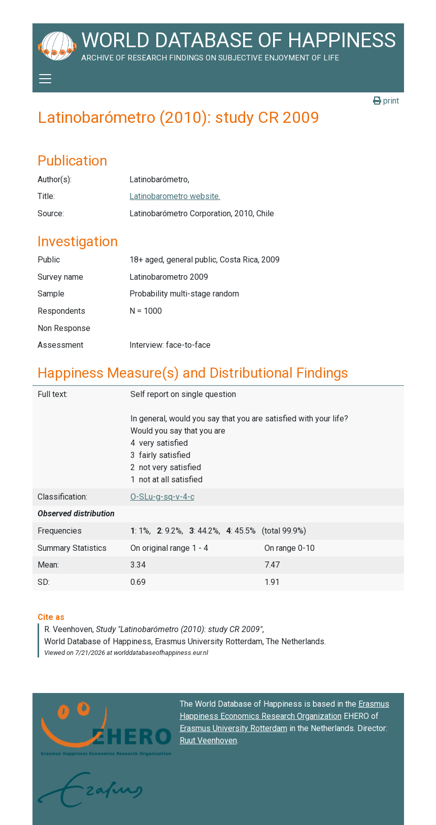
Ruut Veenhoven (208, 740)
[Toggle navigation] (45, 78)
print (386, 101)
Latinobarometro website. (174, 196)
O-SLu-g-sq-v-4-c (162, 497)
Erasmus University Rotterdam (233, 728)
